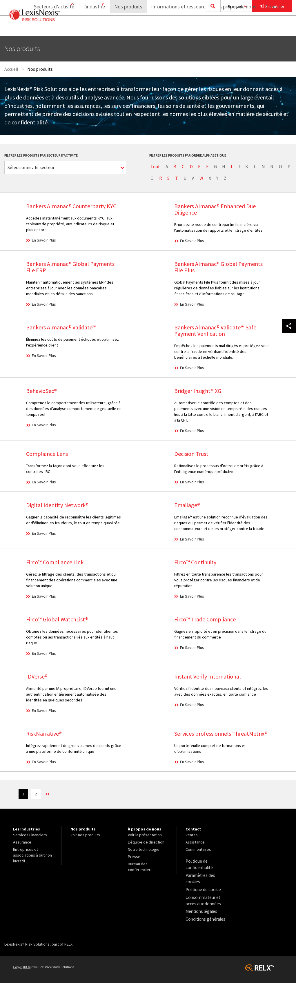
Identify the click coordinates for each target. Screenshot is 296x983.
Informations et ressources (176, 27)
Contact (274, 27)
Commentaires (198, 850)
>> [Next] (53, 795)
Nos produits (124, 27)
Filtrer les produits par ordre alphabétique (187, 155)
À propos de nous (234, 27)
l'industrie (86, 27)
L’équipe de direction (146, 843)
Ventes (192, 835)
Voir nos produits (85, 835)
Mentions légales (200, 908)
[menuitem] (45, 28)
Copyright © (21, 963)
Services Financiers (30, 835)
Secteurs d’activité (43, 27)
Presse (134, 857)
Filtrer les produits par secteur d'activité (41, 155)
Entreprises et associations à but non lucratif (32, 856)
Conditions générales (204, 915)
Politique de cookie (202, 887)
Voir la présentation (145, 835)
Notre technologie (143, 850)
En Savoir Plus (44, 240)
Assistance (195, 843)
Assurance (22, 843)
